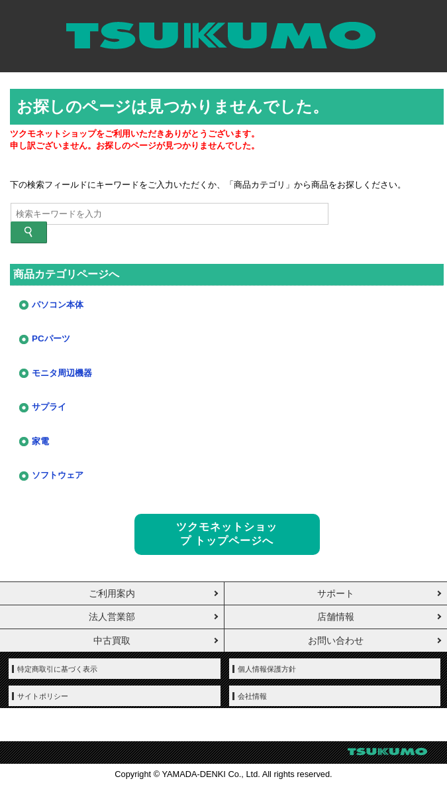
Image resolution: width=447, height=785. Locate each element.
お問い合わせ (336, 640)
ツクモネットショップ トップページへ (226, 533)
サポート (335, 593)
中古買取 (111, 640)
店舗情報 (335, 616)
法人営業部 (112, 616)
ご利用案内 (112, 593)
